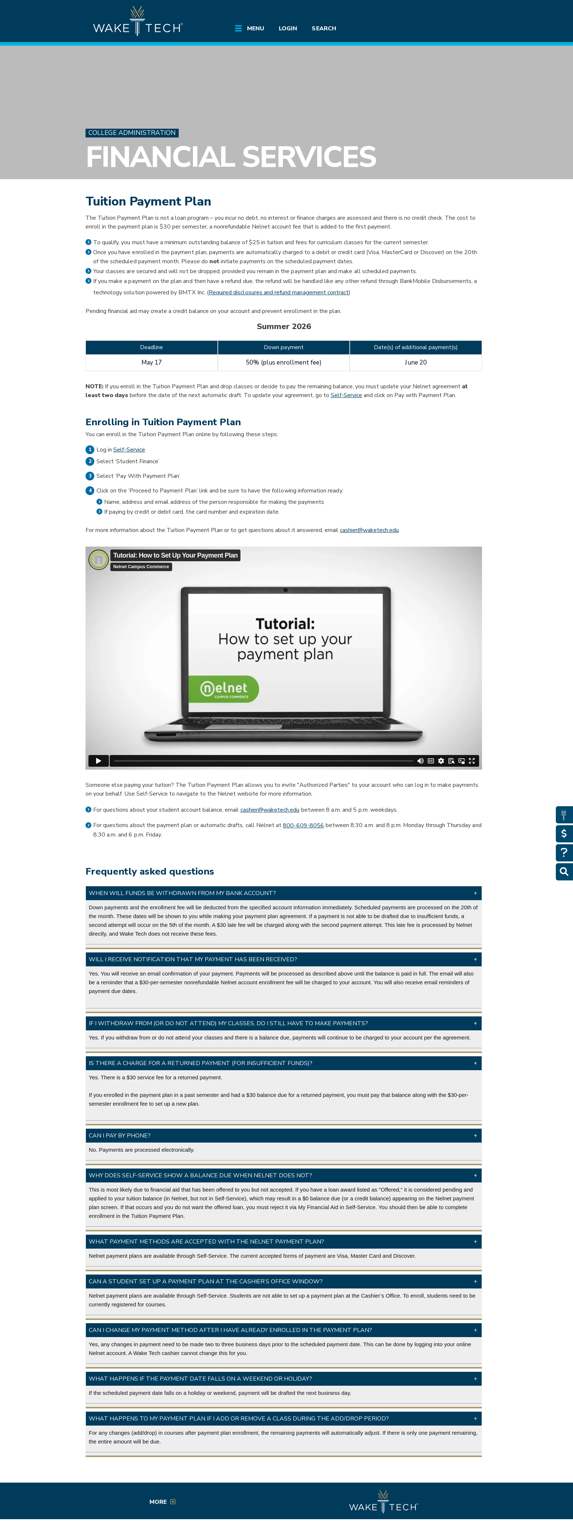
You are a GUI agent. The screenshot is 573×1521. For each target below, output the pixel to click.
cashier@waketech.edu (369, 530)
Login (288, 28)
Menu (255, 28)
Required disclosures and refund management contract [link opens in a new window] (279, 292)
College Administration (132, 133)
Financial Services (231, 157)
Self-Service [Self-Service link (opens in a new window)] (346, 395)
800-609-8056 (303, 826)
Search (324, 28)
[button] (284, 893)
